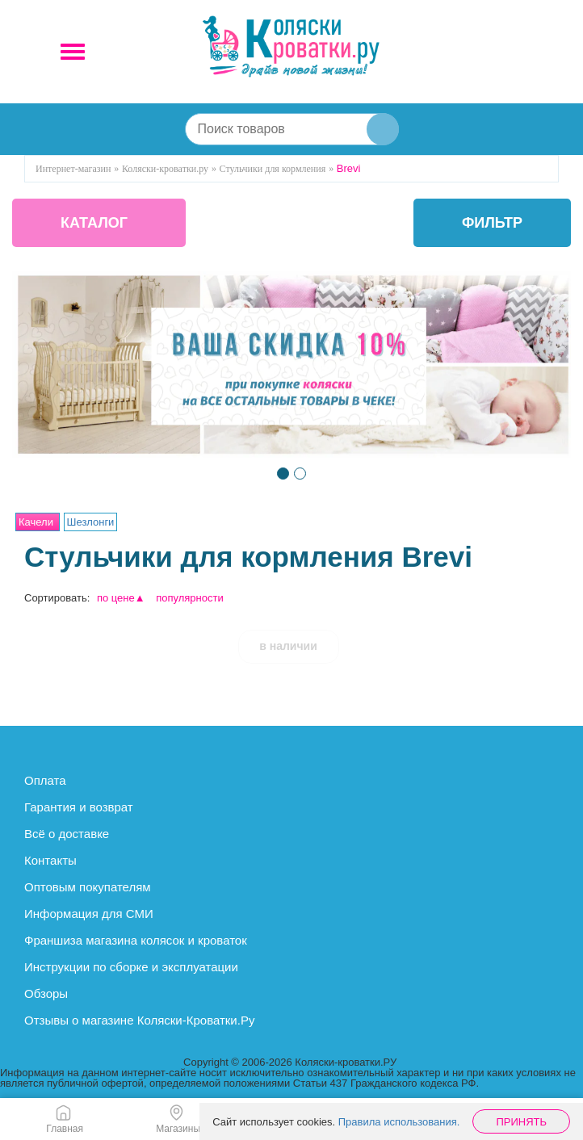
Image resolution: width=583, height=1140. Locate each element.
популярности (190, 598)
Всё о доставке (66, 833)
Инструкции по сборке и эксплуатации (131, 967)
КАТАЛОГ (94, 223)
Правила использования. (399, 1122)
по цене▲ (121, 598)
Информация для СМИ (88, 913)
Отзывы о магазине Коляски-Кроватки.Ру (139, 1020)
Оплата (45, 780)
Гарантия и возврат (78, 807)
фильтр (492, 223)
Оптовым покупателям (87, 887)
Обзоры (46, 993)
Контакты (50, 860)
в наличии (288, 645)
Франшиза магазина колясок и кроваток (135, 940)
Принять (521, 1122)
